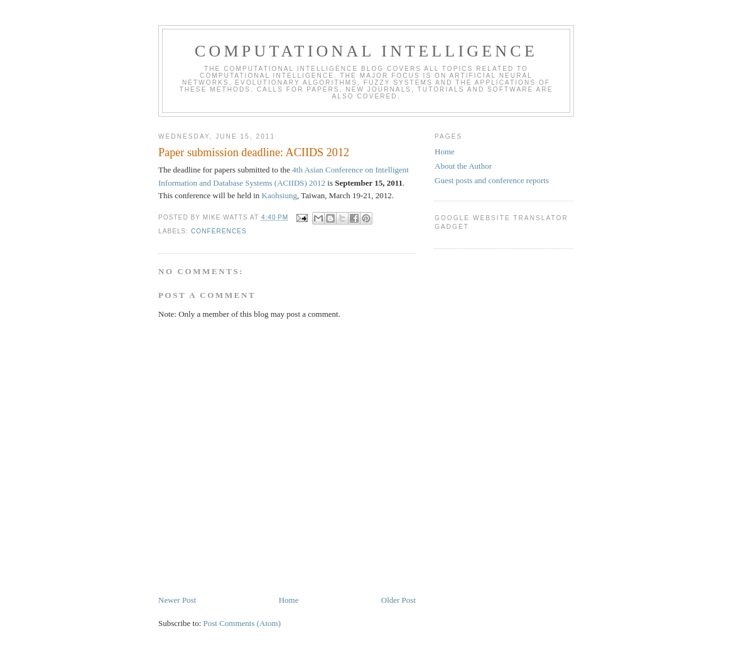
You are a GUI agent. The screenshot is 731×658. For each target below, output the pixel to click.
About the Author (463, 166)
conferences (219, 231)
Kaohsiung (279, 195)
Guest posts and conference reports (492, 180)
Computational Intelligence (366, 51)
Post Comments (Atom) (242, 623)
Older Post (398, 600)
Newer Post (177, 600)
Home (289, 600)
